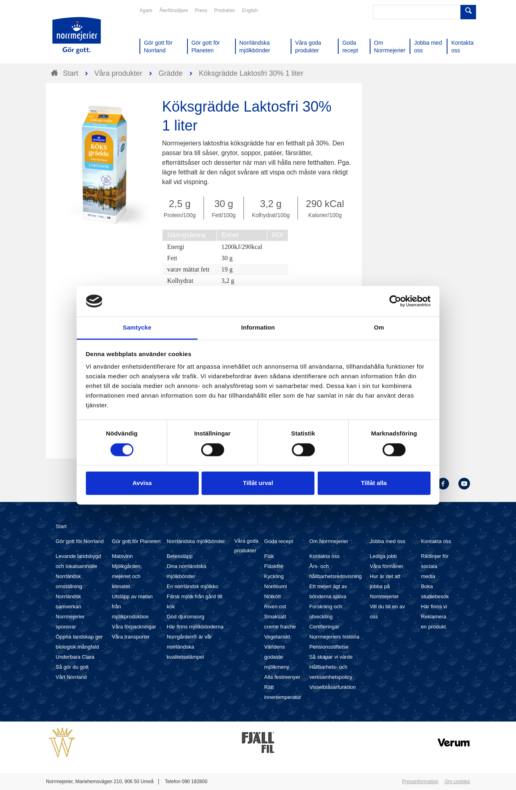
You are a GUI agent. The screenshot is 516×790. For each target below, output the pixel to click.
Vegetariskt (277, 637)
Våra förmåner (386, 566)
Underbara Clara (75, 657)
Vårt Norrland (71, 677)
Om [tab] (379, 327)
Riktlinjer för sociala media (435, 566)
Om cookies (457, 781)
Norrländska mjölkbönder (195, 541)
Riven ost (275, 606)
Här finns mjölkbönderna (194, 627)
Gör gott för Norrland (80, 541)
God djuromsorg (185, 617)
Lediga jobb (383, 556)
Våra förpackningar (134, 627)
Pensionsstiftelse (329, 647)
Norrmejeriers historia (334, 637)
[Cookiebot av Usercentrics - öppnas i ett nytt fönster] (395, 301)
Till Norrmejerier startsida (76, 35)
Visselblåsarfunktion (332, 687)
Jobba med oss (387, 541)
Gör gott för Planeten (136, 541)
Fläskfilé (273, 566)
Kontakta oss (324, 556)
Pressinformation (420, 781)
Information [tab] (258, 327)
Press (201, 10)
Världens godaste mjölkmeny (276, 657)
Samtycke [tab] (137, 327)
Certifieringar (324, 627)
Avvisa (142, 483)
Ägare (145, 10)
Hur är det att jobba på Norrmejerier (385, 586)
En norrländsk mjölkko (192, 586)
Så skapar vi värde (331, 657)
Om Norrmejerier (328, 541)
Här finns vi (434, 606)
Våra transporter (131, 637)
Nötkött (272, 596)
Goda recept (278, 541)
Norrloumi (275, 586)
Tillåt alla (374, 483)
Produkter (224, 10)
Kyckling (273, 576)
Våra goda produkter (246, 546)
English (250, 10)
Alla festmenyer (282, 677)
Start (61, 526)
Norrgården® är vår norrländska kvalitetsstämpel (189, 647)
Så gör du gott (72, 667)
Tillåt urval (258, 483)
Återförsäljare (173, 10)
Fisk (269, 556)
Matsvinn (122, 556)
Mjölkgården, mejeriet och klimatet (127, 576)
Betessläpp (179, 556)
